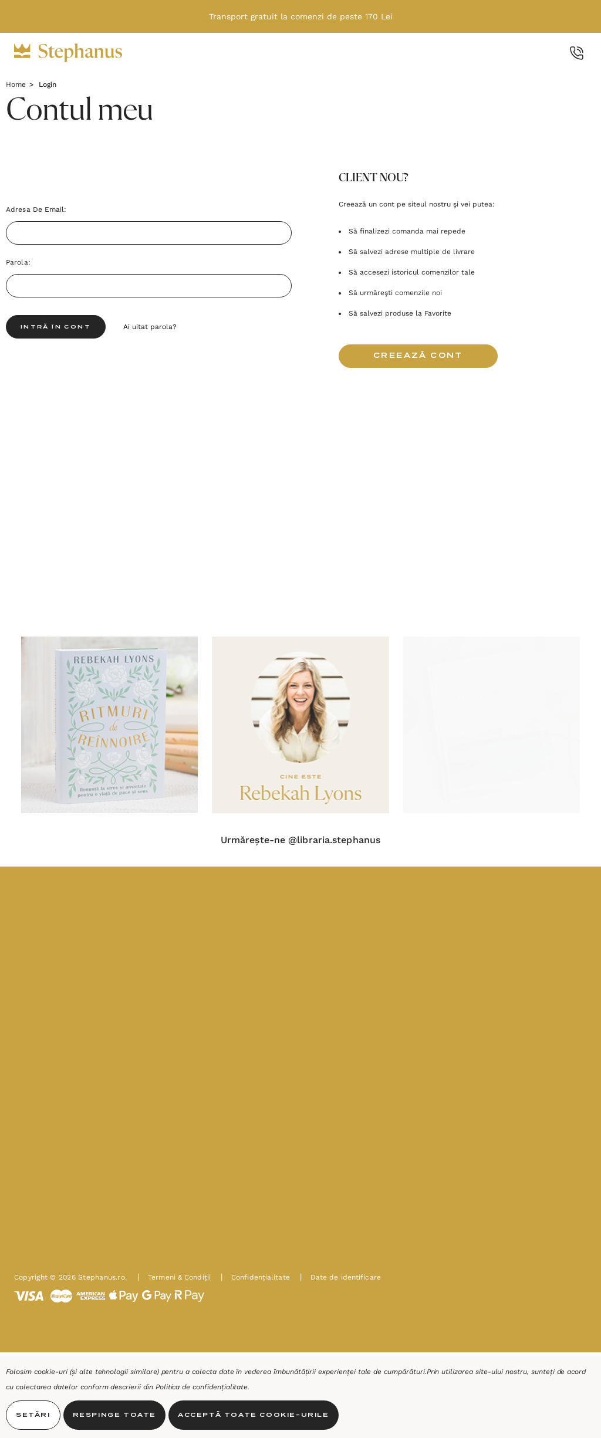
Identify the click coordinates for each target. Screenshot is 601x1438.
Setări (33, 1415)
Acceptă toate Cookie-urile (253, 1415)
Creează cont (418, 356)
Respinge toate (114, 1415)
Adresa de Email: (36, 209)
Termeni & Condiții (174, 1277)
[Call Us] (576, 53)
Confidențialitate (255, 1277)
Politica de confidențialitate (202, 1387)
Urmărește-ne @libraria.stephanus (300, 840)
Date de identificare (340, 1277)
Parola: (18, 262)
